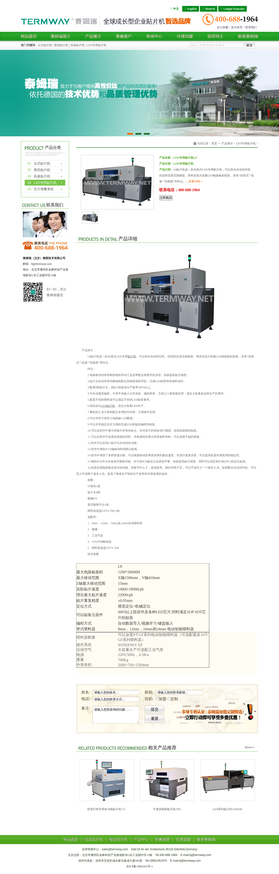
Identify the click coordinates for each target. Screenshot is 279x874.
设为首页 (236, 27)
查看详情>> (196, 181)
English (191, 8)
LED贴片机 (108, 406)
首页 (214, 143)
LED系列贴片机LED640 (227, 809)
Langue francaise (232, 8)
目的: (149, 699)
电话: (85, 699)
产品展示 (227, 143)
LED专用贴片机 (96, 45)
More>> (250, 747)
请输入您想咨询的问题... (115, 714)
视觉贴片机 (61, 45)
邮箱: (149, 692)
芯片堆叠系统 (41, 189)
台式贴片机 (45, 45)
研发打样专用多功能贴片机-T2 (106, 809)
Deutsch (208, 8)
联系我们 (251, 27)
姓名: (85, 692)
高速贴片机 (77, 45)
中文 (174, 8)
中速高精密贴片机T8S (167, 809)
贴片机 (132, 356)
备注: (85, 708)
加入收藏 (222, 27)
